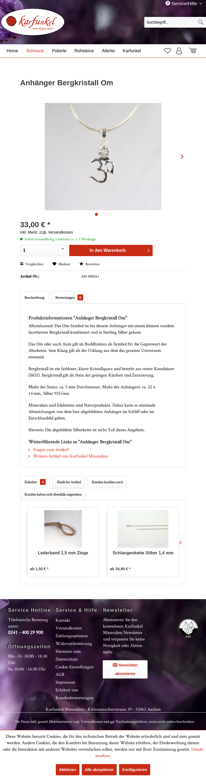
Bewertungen (69, 297)
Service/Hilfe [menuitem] (181, 3)
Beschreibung (34, 297)
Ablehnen (67, 770)
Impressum (65, 682)
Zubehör (35, 482)
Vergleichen (31, 263)
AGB (60, 674)
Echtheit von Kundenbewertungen (74, 693)
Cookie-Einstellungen (75, 667)
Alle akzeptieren (99, 770)
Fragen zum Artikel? (48, 449)
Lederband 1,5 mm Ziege (63, 553)
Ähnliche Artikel (69, 482)
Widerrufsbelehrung (74, 643)
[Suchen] (200, 22)
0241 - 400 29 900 (25, 632)
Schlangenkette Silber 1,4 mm (143, 553)
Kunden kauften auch (107, 482)
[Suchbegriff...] (175, 22)
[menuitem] (175, 22)
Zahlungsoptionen (72, 636)
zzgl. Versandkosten (56, 232)
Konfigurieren (134, 770)
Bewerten (89, 263)
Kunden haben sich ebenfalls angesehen (53, 494)
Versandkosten (69, 628)
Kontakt (63, 620)
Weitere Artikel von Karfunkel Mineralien (68, 456)
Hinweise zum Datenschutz (68, 655)
